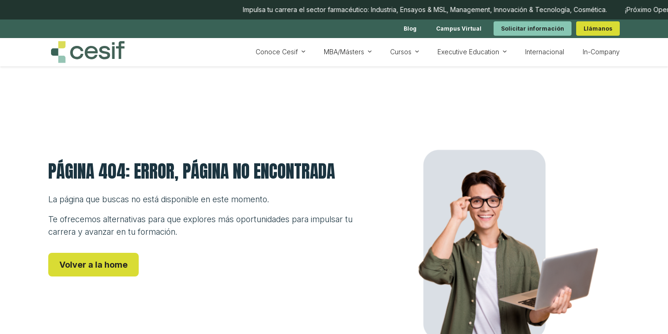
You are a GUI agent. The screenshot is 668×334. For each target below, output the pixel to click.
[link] (410, 28)
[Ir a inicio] (87, 52)
